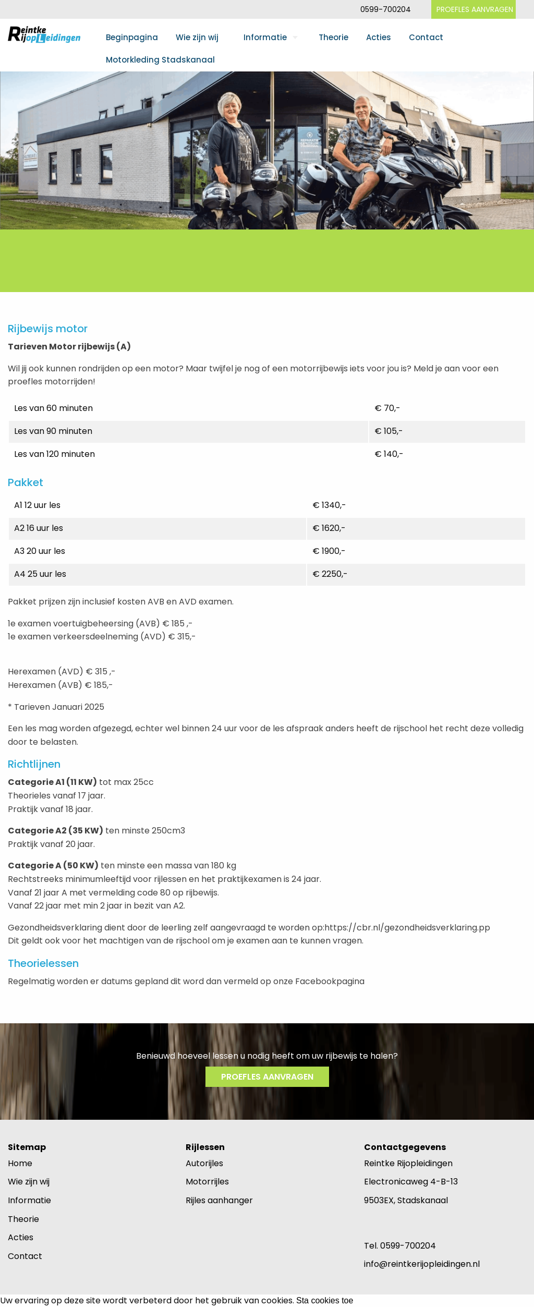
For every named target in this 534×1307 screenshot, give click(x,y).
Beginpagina (132, 37)
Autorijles (204, 1163)
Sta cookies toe (324, 1301)
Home (20, 1163)
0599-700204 (385, 9)
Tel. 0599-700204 (400, 1246)
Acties (378, 37)
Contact (426, 37)
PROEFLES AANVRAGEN (474, 9)
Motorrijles (207, 1182)
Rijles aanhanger (219, 1200)
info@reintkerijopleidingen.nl (422, 1264)
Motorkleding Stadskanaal (160, 59)
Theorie (333, 37)
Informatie (265, 37)
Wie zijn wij (197, 37)
